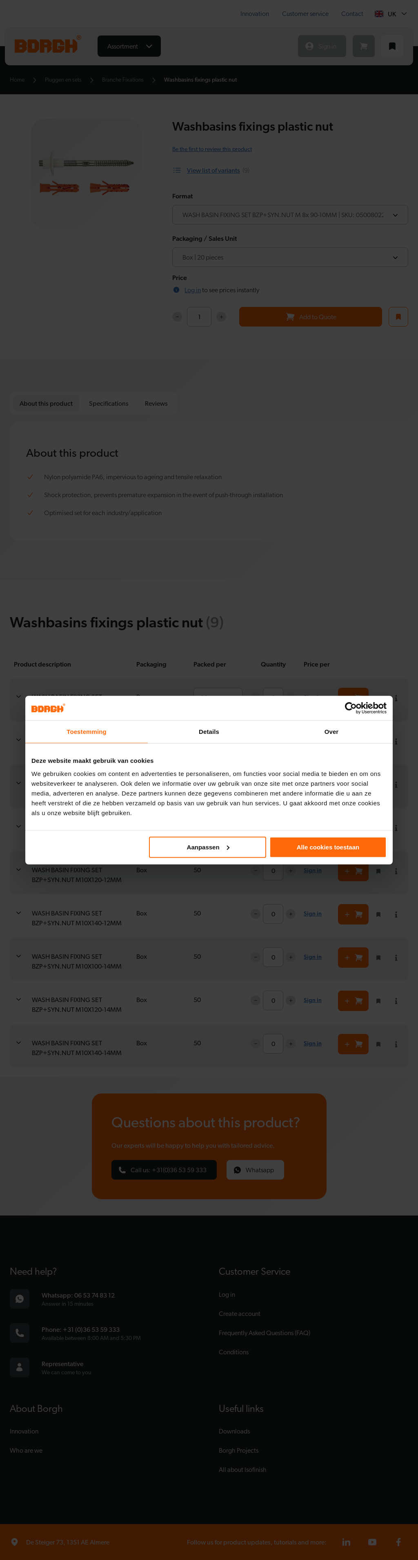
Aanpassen (208, 846)
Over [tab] (332, 731)
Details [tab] (209, 731)
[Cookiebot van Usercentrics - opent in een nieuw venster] (351, 708)
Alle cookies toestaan (328, 846)
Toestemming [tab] (87, 731)
